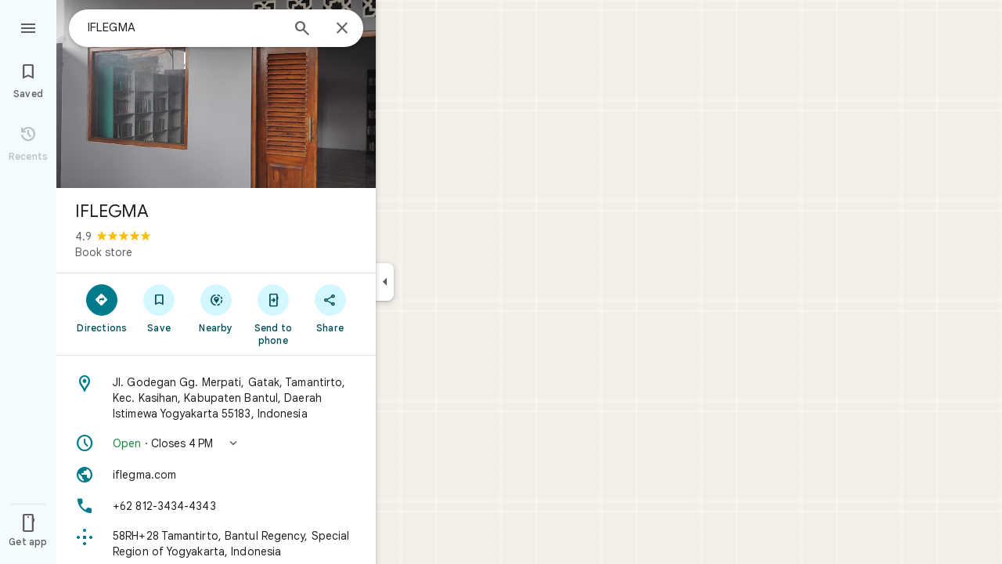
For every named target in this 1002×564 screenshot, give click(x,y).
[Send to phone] (272, 314)
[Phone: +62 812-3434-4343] (216, 506)
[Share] (330, 307)
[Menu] (28, 27)
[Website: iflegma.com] (216, 474)
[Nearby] (216, 307)
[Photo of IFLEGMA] (216, 94)
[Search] (302, 29)
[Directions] (102, 307)
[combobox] (184, 27)
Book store (103, 252)
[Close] (342, 29)
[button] (216, 443)
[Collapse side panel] (385, 282)
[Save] (159, 307)
